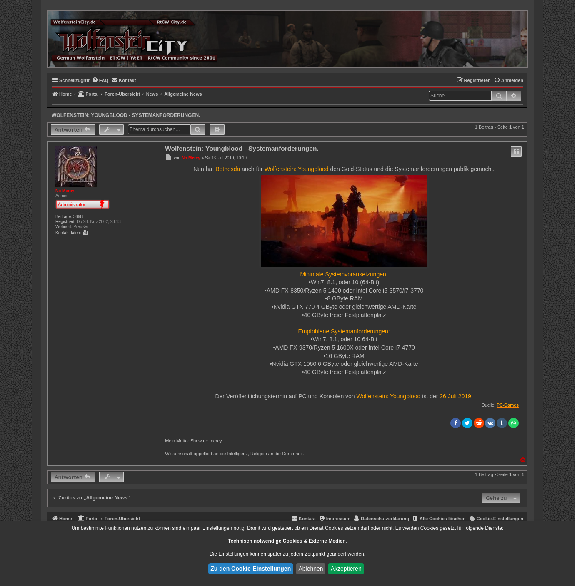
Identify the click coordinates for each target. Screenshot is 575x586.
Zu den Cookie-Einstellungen (250, 568)
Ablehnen (310, 568)
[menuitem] (100, 80)
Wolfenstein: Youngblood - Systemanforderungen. (126, 115)
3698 (77, 216)
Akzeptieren (346, 568)
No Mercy (64, 191)
